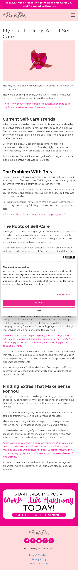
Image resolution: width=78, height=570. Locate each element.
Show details (63, 294)
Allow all (39, 303)
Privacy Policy (39, 559)
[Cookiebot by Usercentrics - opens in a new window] (63, 257)
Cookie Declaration (39, 563)
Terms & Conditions (39, 555)
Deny (39, 311)
